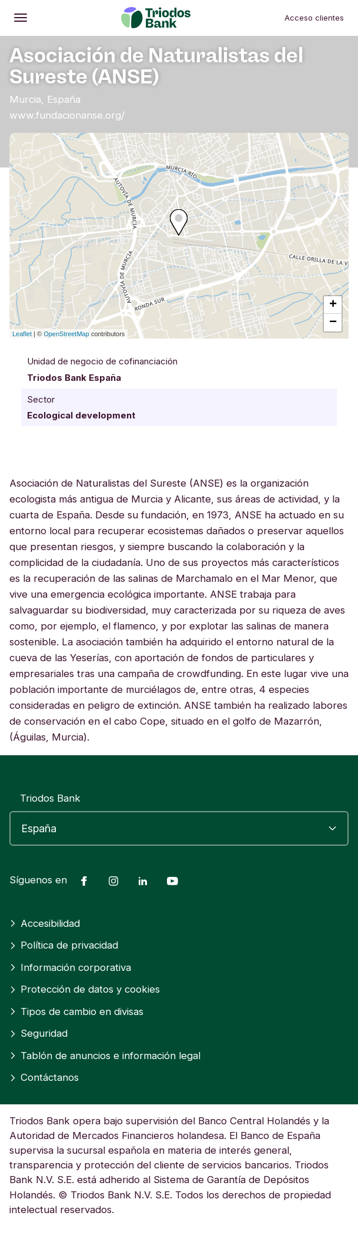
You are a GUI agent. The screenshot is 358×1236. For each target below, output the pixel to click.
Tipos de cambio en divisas (76, 1011)
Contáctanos (44, 1077)
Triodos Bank (50, 798)
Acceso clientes (314, 17)
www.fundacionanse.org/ (67, 115)
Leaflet (22, 333)
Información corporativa (70, 967)
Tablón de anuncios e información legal (104, 1055)
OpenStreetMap (66, 333)
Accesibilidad (44, 923)
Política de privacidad (63, 945)
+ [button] (333, 305)
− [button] (333, 322)
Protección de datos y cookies (84, 989)
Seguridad (38, 1033)
